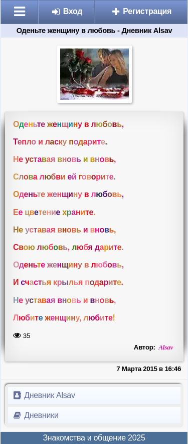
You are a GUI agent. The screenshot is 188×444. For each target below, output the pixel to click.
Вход (67, 11)
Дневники (35, 415)
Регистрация (141, 11)
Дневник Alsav (43, 395)
